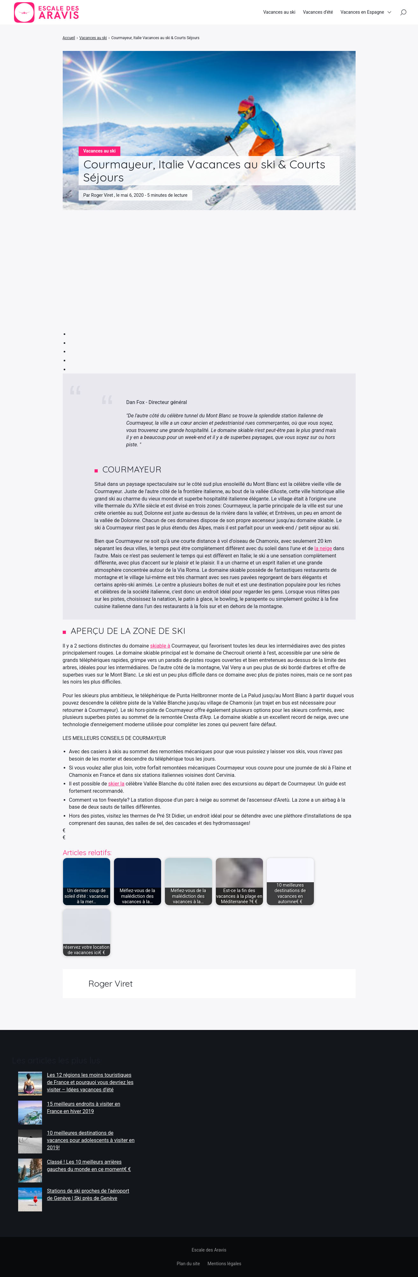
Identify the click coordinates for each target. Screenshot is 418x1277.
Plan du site (188, 1263)
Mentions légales (224, 1263)
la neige (323, 548)
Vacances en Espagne (362, 12)
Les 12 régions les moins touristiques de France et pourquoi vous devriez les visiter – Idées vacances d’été (90, 1082)
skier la (116, 784)
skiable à (160, 646)
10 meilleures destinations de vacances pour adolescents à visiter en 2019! (91, 1140)
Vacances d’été (318, 12)
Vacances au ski (279, 12)
